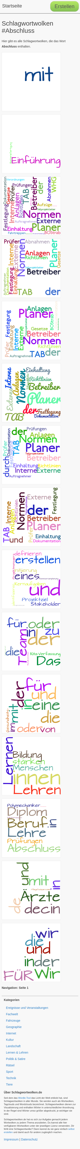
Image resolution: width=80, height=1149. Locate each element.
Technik (11, 1078)
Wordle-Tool (24, 1098)
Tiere (9, 1084)
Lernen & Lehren (17, 1052)
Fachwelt (12, 1014)
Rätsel (10, 1065)
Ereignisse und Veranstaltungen (27, 1007)
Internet (11, 1033)
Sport (9, 1071)
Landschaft (13, 1046)
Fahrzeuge (13, 1020)
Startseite (12, 6)
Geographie (14, 1027)
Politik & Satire (15, 1059)
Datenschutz (29, 1139)
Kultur (10, 1039)
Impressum (11, 1139)
